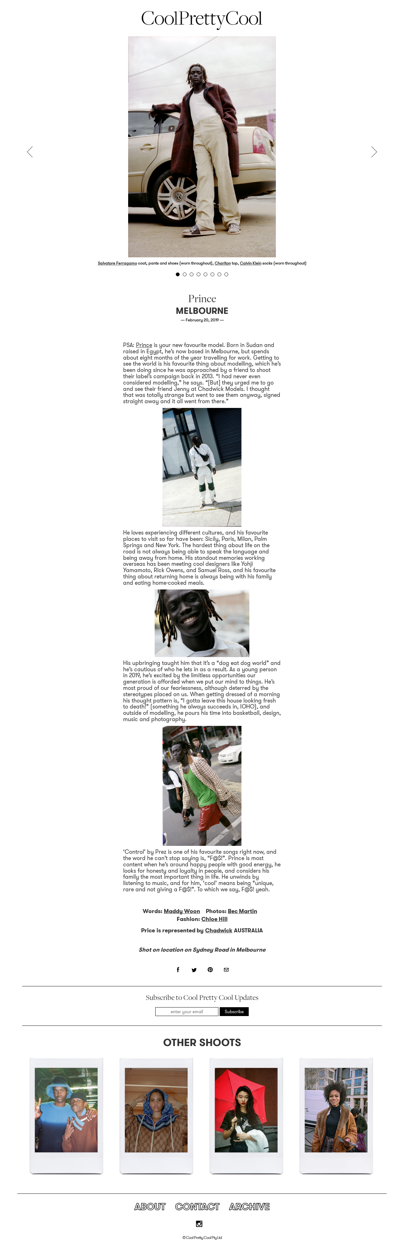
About (149, 1206)
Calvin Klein (250, 263)
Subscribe (234, 1011)
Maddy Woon (182, 911)
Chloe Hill (214, 919)
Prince (144, 345)
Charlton (223, 263)
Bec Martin (242, 911)
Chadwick (218, 930)
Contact (197, 1206)
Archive (249, 1206)
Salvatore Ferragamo (117, 263)
